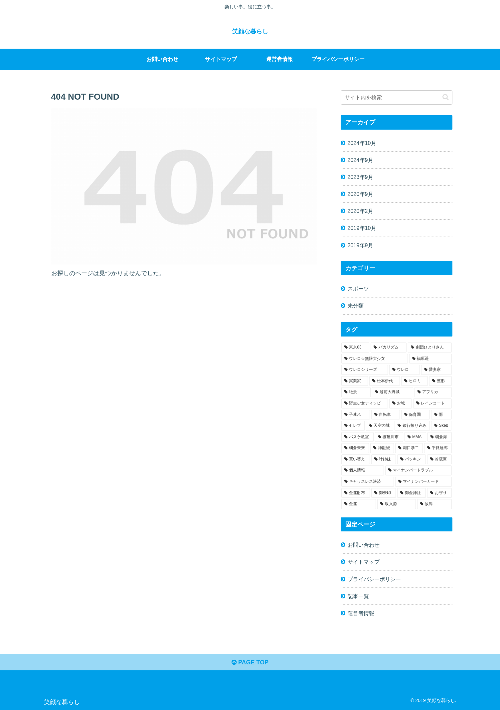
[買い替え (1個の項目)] (355, 459)
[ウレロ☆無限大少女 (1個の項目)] (374, 359)
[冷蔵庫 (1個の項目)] (439, 459)
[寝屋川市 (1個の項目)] (389, 437)
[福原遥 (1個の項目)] (430, 359)
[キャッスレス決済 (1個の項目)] (367, 482)
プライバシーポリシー (374, 579)
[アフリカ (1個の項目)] (433, 392)
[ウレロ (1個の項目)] (404, 370)
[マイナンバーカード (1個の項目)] (423, 482)
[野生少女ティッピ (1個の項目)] (364, 403)
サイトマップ (364, 562)
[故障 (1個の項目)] (434, 504)
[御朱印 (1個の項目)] (383, 493)
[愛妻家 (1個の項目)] (436, 370)
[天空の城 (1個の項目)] (379, 426)
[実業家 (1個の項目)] (354, 381)
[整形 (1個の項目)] (440, 381)
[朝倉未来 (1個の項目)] (355, 448)
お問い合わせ (364, 545)
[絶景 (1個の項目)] (356, 392)
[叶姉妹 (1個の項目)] (383, 459)
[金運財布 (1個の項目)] (355, 493)
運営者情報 (361, 613)
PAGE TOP (250, 662)
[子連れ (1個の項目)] (355, 415)
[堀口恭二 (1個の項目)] (409, 448)
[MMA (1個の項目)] (415, 437)
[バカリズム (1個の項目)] (389, 348)
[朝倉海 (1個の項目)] (439, 437)
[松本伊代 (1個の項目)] (384, 381)
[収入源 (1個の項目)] (396, 504)
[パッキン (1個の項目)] (411, 459)
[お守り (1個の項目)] (439, 493)
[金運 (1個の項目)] (358, 504)
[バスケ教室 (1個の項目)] (357, 437)
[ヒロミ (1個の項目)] (414, 381)
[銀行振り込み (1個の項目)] (412, 426)
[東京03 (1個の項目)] (355, 348)
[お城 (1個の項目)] (400, 403)
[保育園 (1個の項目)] (415, 415)
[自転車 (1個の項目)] (385, 415)
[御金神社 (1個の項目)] (411, 493)
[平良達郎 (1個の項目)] (438, 448)
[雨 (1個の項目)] (441, 415)
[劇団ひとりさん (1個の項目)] (430, 348)
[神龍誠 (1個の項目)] (382, 448)
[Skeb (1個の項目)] (441, 426)
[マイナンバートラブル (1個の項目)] (418, 470)
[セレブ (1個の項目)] (353, 426)
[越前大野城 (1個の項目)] (392, 392)
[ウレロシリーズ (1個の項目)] (364, 370)
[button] (445, 97)
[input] (396, 97)
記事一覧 (358, 596)
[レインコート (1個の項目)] (432, 403)
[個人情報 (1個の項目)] (362, 470)
